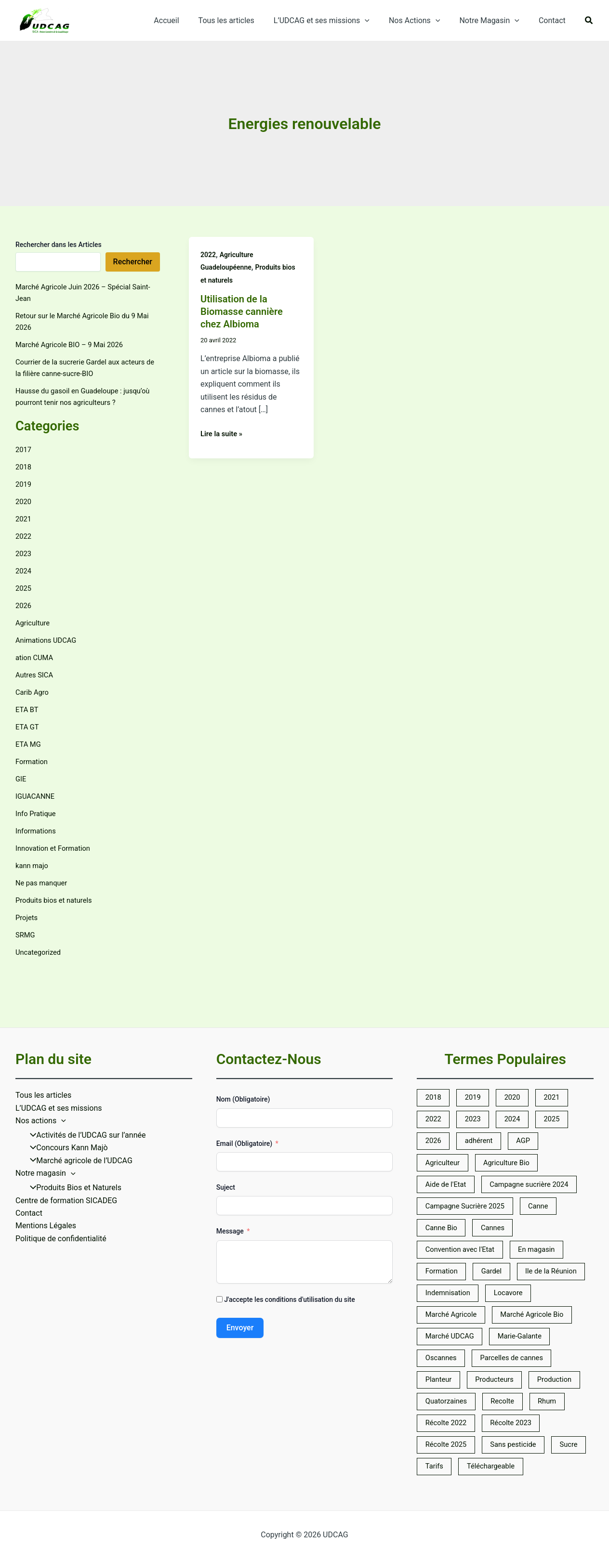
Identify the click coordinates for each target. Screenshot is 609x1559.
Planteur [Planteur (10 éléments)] (534, 1349)
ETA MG (29, 744)
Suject (225, 1137)
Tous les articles (244, 20)
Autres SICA (35, 674)
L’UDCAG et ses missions (335, 20)
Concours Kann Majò (65, 1098)
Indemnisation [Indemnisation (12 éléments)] (531, 1257)
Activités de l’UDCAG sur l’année (84, 1085)
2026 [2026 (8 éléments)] (434, 1095)
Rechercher (132, 261)
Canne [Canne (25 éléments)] (548, 1164)
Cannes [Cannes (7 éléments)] (499, 1187)
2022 (24, 536)
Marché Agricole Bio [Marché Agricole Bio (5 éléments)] (460, 1303)
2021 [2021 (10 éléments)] (561, 1048)
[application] (378, 20)
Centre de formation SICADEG (66, 1151)
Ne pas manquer (43, 882)
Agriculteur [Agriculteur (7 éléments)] (444, 1118)
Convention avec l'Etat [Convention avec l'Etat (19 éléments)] (463, 1210)
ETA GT (28, 726)
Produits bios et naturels (57, 900)
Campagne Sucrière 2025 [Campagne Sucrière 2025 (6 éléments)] (469, 1164)
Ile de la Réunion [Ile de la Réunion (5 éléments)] (454, 1257)
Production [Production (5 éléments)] (511, 1372)
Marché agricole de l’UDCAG (78, 1110)
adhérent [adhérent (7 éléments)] (483, 1095)
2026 (24, 605)
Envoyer (240, 1277)
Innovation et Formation (56, 848)
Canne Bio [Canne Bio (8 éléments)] (443, 1187)
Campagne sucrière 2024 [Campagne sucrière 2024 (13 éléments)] (539, 1141)
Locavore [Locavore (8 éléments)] (441, 1280)
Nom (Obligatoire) (243, 1049)
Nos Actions (424, 20)
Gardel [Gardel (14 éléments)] (497, 1234)
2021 (24, 518)
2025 (24, 588)
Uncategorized (40, 952)
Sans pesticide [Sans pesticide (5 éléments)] (521, 1442)
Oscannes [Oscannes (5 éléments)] (516, 1326)
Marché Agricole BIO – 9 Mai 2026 (73, 344)
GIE (21, 778)
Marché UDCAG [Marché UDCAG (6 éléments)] (546, 1303)
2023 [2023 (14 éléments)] (477, 1072)
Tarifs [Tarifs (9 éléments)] (480, 1465)
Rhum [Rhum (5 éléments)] (557, 1396)
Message (230, 1181)
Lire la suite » (223, 433)
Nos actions (40, 1070)
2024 (24, 570)
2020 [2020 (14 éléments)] (519, 1048)
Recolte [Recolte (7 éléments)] (509, 1396)
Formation (33, 761)
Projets (27, 917)
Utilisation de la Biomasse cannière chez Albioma (241, 311)
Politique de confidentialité (60, 1189)
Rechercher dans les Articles (58, 244)
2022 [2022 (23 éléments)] (434, 1072)
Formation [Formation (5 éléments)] (443, 1234)
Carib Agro (33, 692)
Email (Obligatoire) (244, 1093)
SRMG (26, 934)
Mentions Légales (45, 1176)
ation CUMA (35, 657)
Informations (37, 830)
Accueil (187, 20)
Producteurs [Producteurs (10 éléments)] (447, 1372)
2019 (24, 484)
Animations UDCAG (48, 640)
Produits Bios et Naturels (72, 1138)
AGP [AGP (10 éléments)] (531, 1095)
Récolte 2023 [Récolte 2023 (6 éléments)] (518, 1419)
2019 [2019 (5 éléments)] (477, 1048)
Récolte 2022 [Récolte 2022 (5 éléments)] (448, 1419)
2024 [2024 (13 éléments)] (519, 1072)
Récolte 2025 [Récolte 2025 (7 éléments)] (448, 1442)
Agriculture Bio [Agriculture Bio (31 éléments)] (514, 1118)
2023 (24, 553)
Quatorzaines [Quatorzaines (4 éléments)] (448, 1396)
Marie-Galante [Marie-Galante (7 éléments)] (450, 1326)
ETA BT (27, 709)
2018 (24, 466)
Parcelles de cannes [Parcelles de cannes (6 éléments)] (460, 1349)
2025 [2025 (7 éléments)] (561, 1072)
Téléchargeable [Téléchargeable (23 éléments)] (541, 1465)
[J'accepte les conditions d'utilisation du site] (219, 1249)
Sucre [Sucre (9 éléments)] (435, 1465)
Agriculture (34, 622)
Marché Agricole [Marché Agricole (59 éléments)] (510, 1280)
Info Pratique (37, 813)
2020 (24, 501)
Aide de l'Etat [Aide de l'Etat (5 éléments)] (448, 1141)
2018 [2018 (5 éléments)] (434, 1048)
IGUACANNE (36, 796)
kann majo (33, 865)
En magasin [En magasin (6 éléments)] (547, 1210)
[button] (589, 21)
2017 (24, 449)
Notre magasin (45, 1123)
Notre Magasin (495, 20)
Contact (554, 20)
